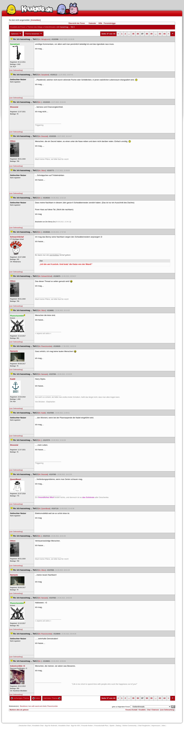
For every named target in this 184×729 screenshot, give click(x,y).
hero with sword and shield (37, 706)
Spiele (112, 725)
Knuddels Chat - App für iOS (69, 725)
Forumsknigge (110, 23)
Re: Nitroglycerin (44, 39)
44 (164, 34)
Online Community (129, 725)
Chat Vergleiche (144, 725)
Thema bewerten (33, 34)
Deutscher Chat (25, 725)
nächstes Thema (52, 698)
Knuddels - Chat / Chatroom (149, 710)
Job (163, 725)
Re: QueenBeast (44, 508)
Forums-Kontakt (131, 710)
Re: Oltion (41, 170)
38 (147, 34)
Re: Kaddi (41, 413)
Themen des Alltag (34, 27)
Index (36, 698)
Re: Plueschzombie (45, 346)
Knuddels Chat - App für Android (44, 725)
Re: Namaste (42, 374)
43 (160, 34)
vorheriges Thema (20, 698)
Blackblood (23, 706)
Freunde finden (87, 725)
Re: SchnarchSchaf (45, 276)
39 (151, 34)
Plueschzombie (52, 706)
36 (138, 34)
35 (133, 34)
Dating (118, 725)
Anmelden (35, 20)
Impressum (156, 725)
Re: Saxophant (43, 75)
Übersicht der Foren (76, 23)
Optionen (16, 34)
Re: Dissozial (42, 136)
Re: (39, 102)
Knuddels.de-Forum (17, 27)
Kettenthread (49, 27)
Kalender (92, 23)
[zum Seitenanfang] (16, 70)
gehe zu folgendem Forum (121, 707)
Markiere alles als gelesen (19, 710)
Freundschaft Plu (101, 725)
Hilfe (100, 23)
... (129, 34)
